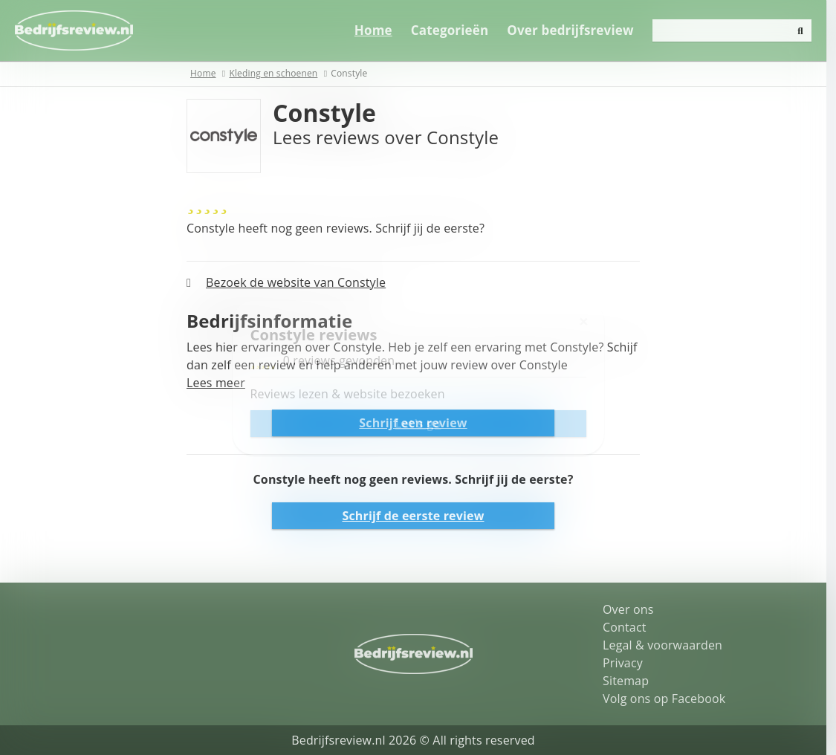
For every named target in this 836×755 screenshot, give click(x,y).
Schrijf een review (418, 423)
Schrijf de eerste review (418, 516)
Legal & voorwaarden (668, 645)
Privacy (628, 663)
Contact (630, 627)
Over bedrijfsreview (579, 30)
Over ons (633, 609)
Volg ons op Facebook (669, 698)
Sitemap (631, 681)
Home (383, 30)
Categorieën (460, 30)
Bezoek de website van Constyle (301, 282)
